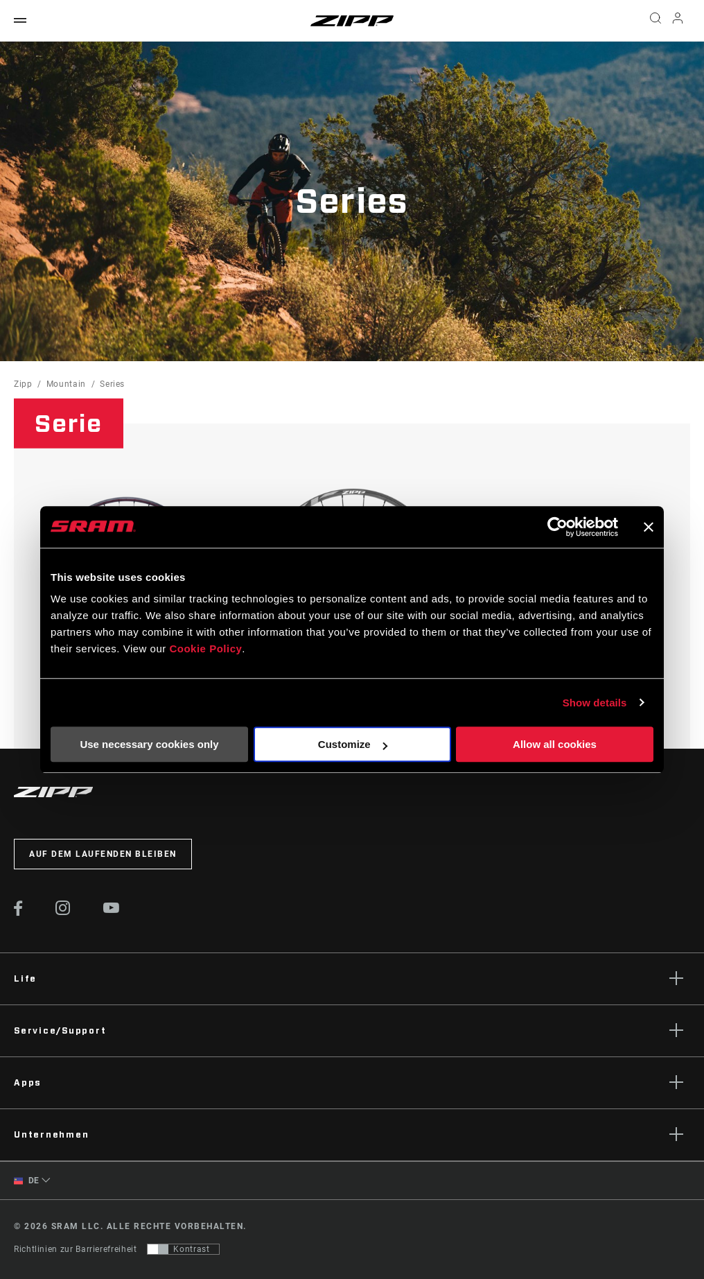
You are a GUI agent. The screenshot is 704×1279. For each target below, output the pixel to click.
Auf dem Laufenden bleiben (103, 854)
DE (26, 1181)
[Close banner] (648, 527)
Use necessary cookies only (149, 744)
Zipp (23, 384)
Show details (595, 702)
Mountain (66, 384)
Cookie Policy (205, 648)
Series (112, 384)
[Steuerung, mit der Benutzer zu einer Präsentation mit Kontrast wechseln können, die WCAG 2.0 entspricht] (183, 1249)
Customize (352, 744)
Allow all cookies (555, 744)
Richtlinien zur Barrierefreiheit (75, 1249)
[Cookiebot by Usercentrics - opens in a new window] (557, 526)
